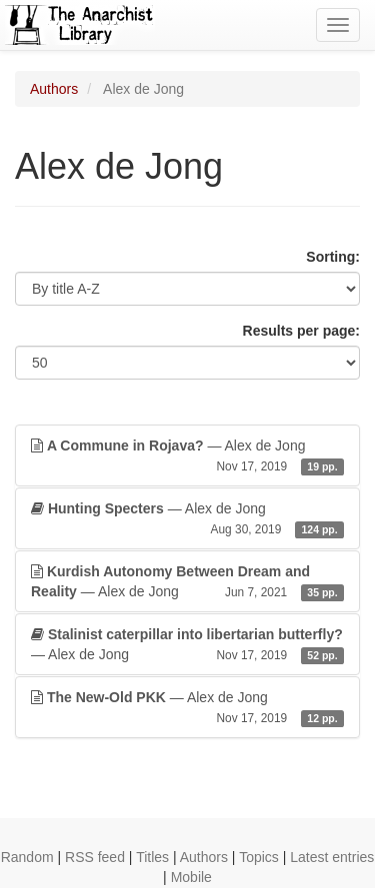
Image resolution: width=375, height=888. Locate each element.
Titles (152, 857)
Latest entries (332, 857)
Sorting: (333, 257)
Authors (54, 89)
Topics (259, 857)
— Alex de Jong (187, 456)
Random (27, 857)
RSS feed (95, 857)
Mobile (191, 877)
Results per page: (301, 331)
